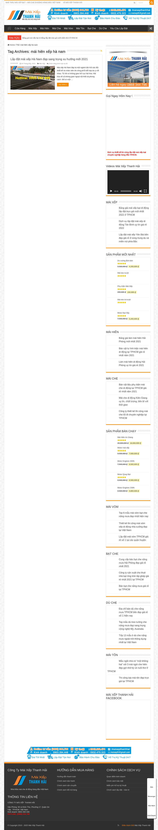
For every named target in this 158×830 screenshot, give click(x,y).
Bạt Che (92, 28)
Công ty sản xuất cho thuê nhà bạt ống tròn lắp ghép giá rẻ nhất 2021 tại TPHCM (134, 576)
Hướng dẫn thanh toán (66, 776)
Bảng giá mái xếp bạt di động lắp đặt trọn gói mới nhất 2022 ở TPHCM (49, 38)
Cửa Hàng (20, 28)
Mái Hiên (44, 28)
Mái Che (56, 28)
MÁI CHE (112, 378)
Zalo (151, 784)
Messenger (151, 793)
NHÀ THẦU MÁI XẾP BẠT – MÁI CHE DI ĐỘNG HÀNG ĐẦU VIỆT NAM (33, 3)
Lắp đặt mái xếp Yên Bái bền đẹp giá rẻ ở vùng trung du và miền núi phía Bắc (134, 238)
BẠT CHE (112, 553)
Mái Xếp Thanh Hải (142, 825)
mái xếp (9, 28)
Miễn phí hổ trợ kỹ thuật (116, 785)
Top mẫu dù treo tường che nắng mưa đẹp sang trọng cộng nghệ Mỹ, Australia (133, 625)
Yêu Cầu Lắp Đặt (118, 28)
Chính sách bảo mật (115, 781)
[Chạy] (111, 191)
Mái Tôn (80, 28)
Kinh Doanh (152, 812)
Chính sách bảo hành (66, 781)
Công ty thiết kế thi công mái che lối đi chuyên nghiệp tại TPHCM (133, 414)
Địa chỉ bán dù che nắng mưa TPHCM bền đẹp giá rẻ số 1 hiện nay (133, 612)
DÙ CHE (111, 602)
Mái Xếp (33, 28)
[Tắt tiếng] (140, 191)
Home (11, 45)
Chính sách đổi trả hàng (67, 790)
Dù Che (103, 28)
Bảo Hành (151, 803)
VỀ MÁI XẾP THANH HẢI (72, 3)
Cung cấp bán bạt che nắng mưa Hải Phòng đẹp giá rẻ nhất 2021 (133, 562)
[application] (128, 182)
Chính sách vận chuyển (66, 785)
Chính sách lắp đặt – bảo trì (118, 790)
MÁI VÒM (112, 506)
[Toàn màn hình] (145, 191)
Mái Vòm (68, 28)
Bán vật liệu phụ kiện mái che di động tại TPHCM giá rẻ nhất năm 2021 (132, 388)
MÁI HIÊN (112, 332)
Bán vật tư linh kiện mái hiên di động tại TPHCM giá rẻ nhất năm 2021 (133, 352)
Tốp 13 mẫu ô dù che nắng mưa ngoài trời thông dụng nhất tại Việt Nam (133, 638)
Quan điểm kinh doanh (116, 776)
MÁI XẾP (111, 202)
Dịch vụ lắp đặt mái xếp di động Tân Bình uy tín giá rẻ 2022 (133, 224)
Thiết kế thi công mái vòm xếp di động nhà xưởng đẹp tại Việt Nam (133, 526)
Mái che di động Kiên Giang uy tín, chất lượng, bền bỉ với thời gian (133, 401)
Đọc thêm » (63, 85)
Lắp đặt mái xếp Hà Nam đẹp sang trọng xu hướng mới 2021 (49, 59)
